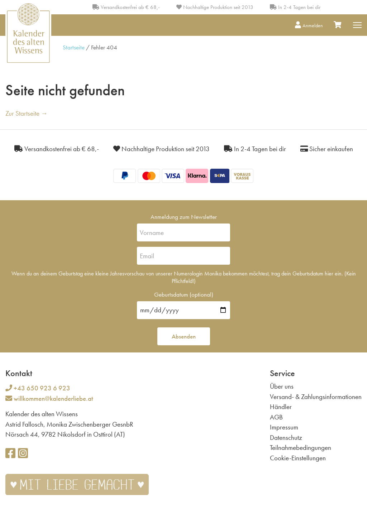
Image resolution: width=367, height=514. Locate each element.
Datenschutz (286, 437)
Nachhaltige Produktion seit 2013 (214, 7)
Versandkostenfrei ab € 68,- (126, 7)
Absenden (184, 336)
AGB (276, 417)
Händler (281, 406)
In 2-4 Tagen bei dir (295, 7)
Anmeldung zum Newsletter (184, 217)
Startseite (74, 47)
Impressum (284, 427)
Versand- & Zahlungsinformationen (316, 396)
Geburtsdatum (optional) (183, 294)
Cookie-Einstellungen (298, 457)
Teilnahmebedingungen (300, 447)
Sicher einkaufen (326, 148)
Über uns (282, 386)
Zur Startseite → (26, 113)
